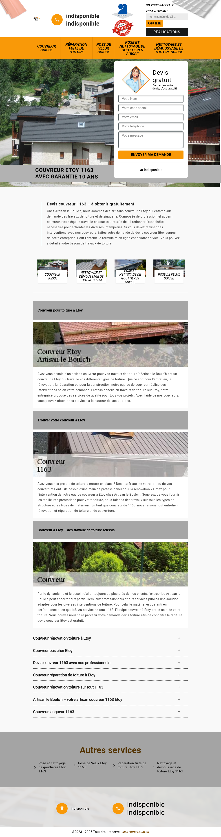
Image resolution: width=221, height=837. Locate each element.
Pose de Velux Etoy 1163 (92, 765)
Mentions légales (135, 832)
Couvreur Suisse (46, 48)
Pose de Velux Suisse (103, 48)
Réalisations (166, 32)
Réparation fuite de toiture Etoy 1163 (132, 765)
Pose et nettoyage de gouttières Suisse (132, 48)
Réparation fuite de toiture (76, 48)
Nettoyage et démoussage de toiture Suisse (168, 48)
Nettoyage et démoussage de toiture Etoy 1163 (170, 767)
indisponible (82, 16)
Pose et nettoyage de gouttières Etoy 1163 (52, 767)
